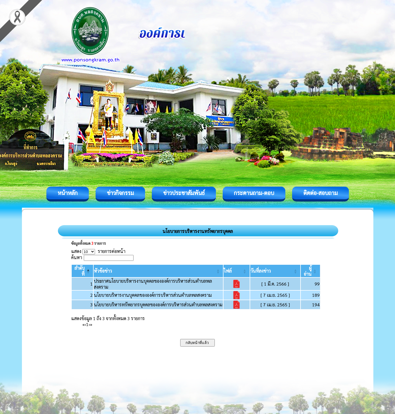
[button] (103, 271)
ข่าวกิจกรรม (120, 192)
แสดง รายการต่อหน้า (98, 251)
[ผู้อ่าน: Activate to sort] (310, 271)
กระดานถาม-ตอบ (254, 192)
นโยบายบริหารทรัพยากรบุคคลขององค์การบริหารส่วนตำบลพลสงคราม (158, 304)
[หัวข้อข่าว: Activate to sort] (158, 271)
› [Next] (89, 324)
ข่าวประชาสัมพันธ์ (184, 192)
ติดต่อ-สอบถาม (320, 192)
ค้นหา (76, 257)
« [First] (83, 324)
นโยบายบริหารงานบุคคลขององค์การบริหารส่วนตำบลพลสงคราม (153, 295)
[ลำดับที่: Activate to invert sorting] (82, 271)
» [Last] (91, 324)
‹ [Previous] (85, 324)
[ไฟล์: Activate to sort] (237, 271)
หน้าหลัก (68, 192)
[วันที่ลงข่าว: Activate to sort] (275, 271)
